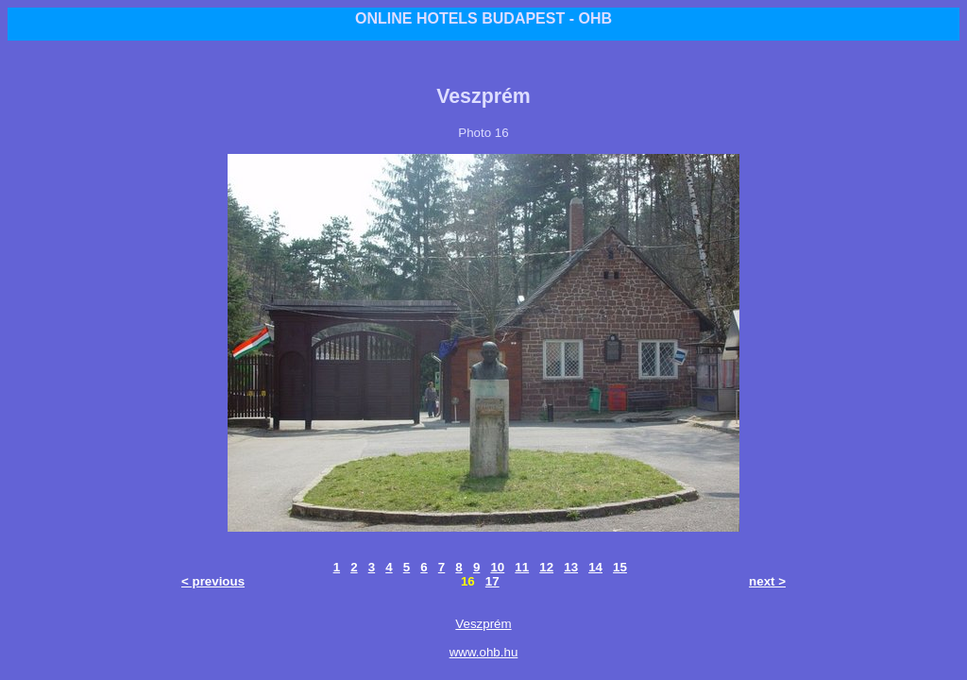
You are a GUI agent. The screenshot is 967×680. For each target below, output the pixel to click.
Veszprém (483, 624)
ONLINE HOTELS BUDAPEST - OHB (483, 18)
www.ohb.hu (484, 652)
